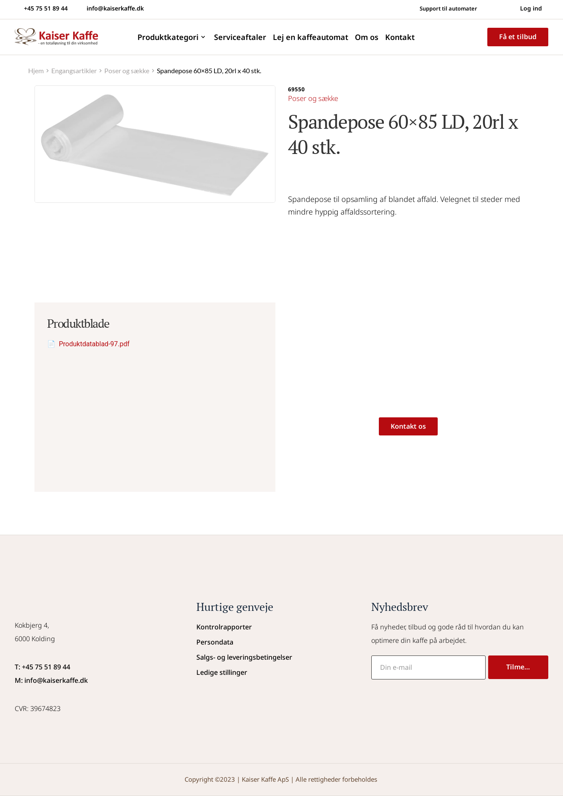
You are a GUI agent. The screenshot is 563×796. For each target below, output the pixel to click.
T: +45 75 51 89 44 (42, 666)
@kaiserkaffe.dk (62, 680)
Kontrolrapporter (224, 626)
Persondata (214, 642)
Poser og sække (315, 98)
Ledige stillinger (221, 672)
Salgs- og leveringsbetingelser (244, 657)
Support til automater (444, 8)
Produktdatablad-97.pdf (94, 344)
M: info (26, 680)
